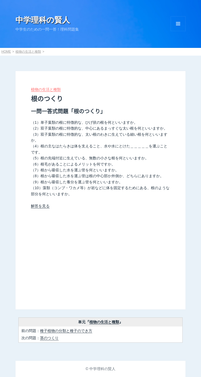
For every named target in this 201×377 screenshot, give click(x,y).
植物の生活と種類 (28, 51)
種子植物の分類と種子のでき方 (66, 331)
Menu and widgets (178, 23)
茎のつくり (49, 338)
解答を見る (40, 206)
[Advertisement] (100, 256)
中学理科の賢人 (42, 20)
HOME (6, 51)
